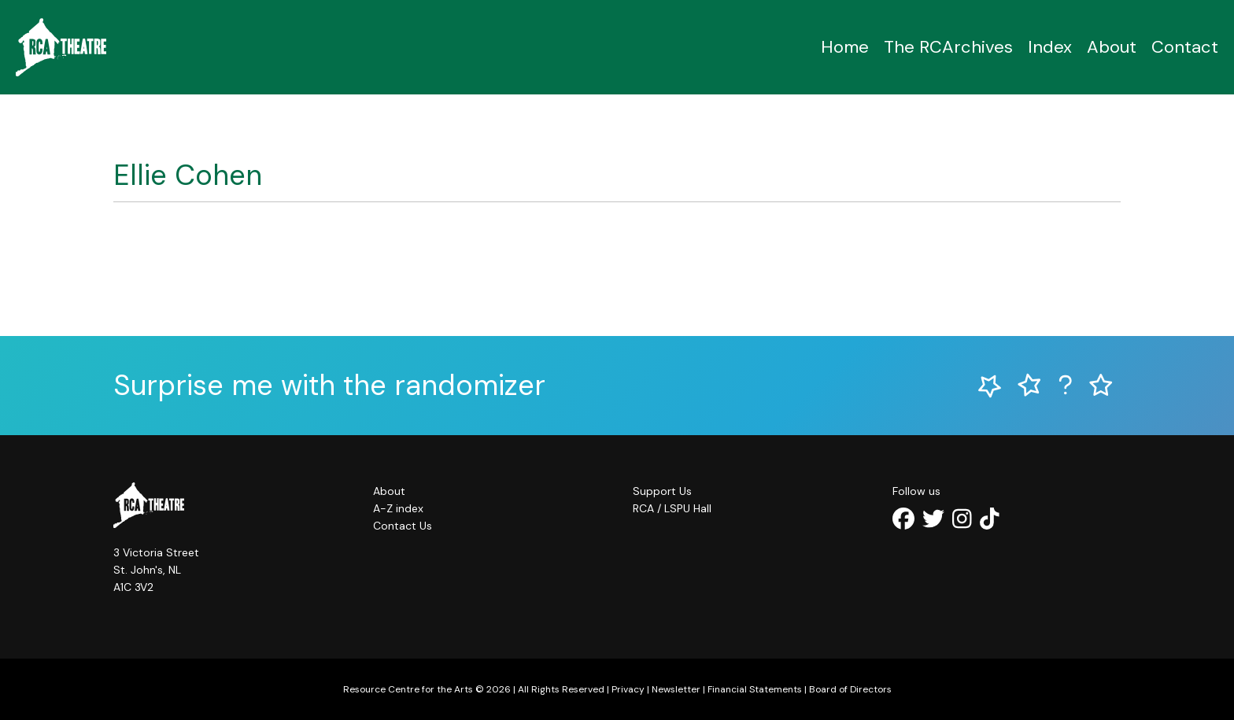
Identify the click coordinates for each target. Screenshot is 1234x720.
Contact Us (402, 526)
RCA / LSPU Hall (672, 508)
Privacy (628, 689)
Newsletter (676, 689)
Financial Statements (755, 689)
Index (1050, 46)
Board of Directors (850, 689)
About (1111, 46)
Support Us (662, 491)
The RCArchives (948, 46)
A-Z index (398, 508)
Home (845, 46)
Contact (1184, 46)
